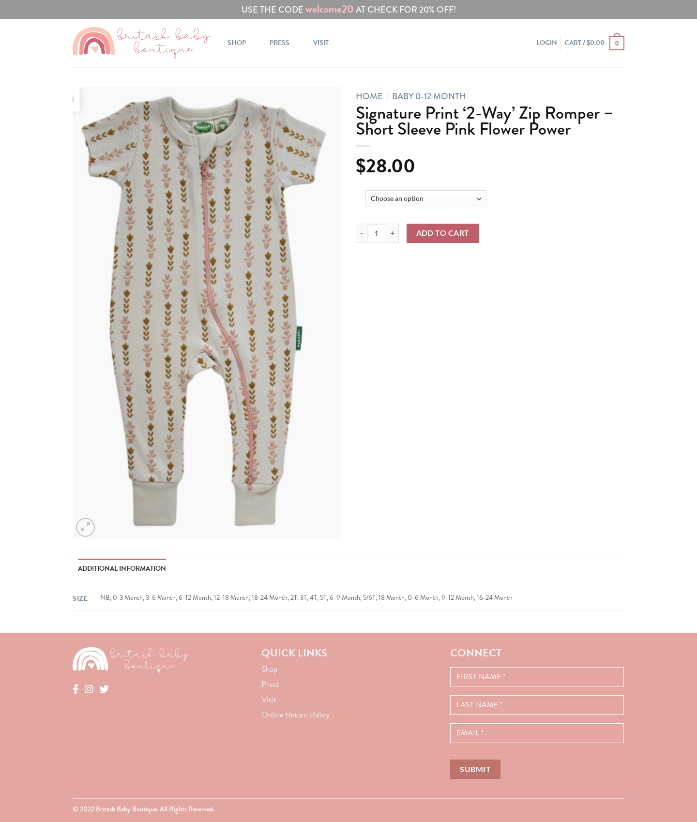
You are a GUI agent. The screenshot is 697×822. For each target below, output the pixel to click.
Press (279, 43)
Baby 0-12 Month (429, 96)
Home (369, 96)
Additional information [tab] (122, 568)
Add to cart (443, 232)
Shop (236, 43)
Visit (321, 43)
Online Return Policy (295, 715)
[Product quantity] (376, 233)
